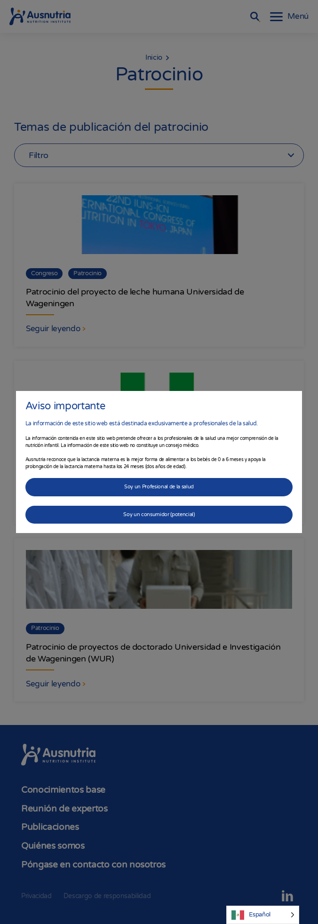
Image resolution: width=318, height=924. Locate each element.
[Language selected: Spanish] (262, 915)
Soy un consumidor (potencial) (158, 514)
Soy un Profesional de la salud (159, 487)
